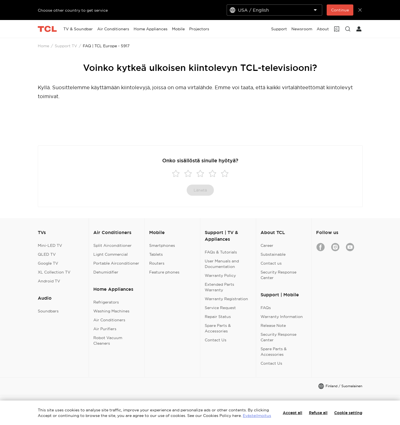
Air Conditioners (109, 319)
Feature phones (164, 272)
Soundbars (48, 311)
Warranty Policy (220, 275)
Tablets (156, 254)
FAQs (266, 307)
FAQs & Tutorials (221, 252)
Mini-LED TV (50, 245)
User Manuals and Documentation (222, 264)
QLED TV (47, 254)
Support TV (66, 45)
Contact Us (215, 339)
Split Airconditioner (112, 245)
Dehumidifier (105, 272)
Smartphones (162, 245)
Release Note (273, 325)
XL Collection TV (54, 272)
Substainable (273, 254)
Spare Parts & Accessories (218, 328)
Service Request (220, 307)
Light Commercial (110, 254)
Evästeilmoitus (257, 415)
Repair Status (218, 316)
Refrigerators (106, 302)
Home (43, 45)
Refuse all (318, 412)
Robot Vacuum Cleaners (107, 340)
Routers (156, 263)
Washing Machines (111, 311)
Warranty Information (282, 316)
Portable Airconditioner (116, 263)
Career (267, 245)
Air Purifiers (104, 328)
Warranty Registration (226, 298)
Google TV (48, 263)
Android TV (49, 281)
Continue (340, 10)
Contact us (271, 263)
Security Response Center (278, 275)
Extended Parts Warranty (219, 287)
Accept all (292, 412)
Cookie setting (348, 412)
